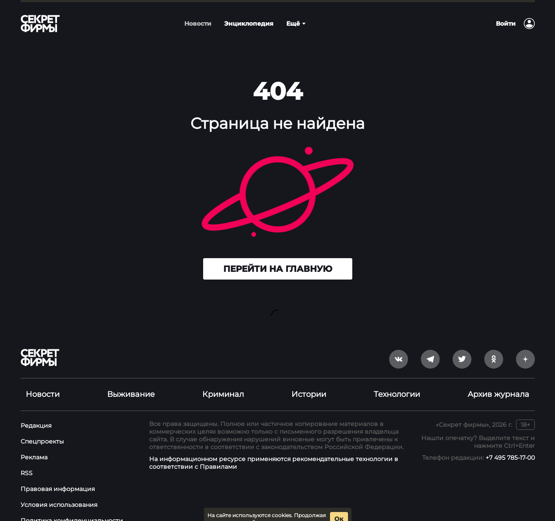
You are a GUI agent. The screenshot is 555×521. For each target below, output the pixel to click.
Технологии (397, 380)
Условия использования (59, 491)
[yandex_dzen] (525, 345)
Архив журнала (498, 380)
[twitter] (462, 345)
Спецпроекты (42, 428)
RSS (27, 459)
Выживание (131, 380)
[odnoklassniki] (493, 345)
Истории (308, 380)
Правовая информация (58, 475)
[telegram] (430, 345)
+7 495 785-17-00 (510, 444)
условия (313, 509)
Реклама (34, 443)
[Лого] (40, 23)
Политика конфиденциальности (72, 507)
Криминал (223, 380)
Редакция (36, 412)
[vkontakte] (398, 345)
